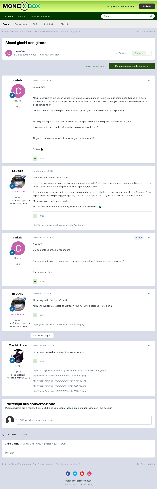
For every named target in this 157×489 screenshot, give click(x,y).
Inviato (43, 80)
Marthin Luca (18, 345)
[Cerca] (115, 16)
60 (18, 372)
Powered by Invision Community (78, 484)
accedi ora (72, 408)
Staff (35, 24)
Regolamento (21, 24)
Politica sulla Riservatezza (78, 480)
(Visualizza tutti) (59, 444)
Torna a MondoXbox (40, 16)
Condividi (122, 53)
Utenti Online (49, 24)
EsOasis (17, 170)
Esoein (23, 203)
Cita (42, 158)
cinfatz (21, 51)
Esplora (9, 17)
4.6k (18, 197)
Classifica (65, 24)
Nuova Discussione (94, 66)
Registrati (147, 6)
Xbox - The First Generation (45, 54)
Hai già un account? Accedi (122, 6)
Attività (21, 16)
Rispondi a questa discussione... (37, 420)
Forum (6, 24)
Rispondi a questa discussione (131, 66)
